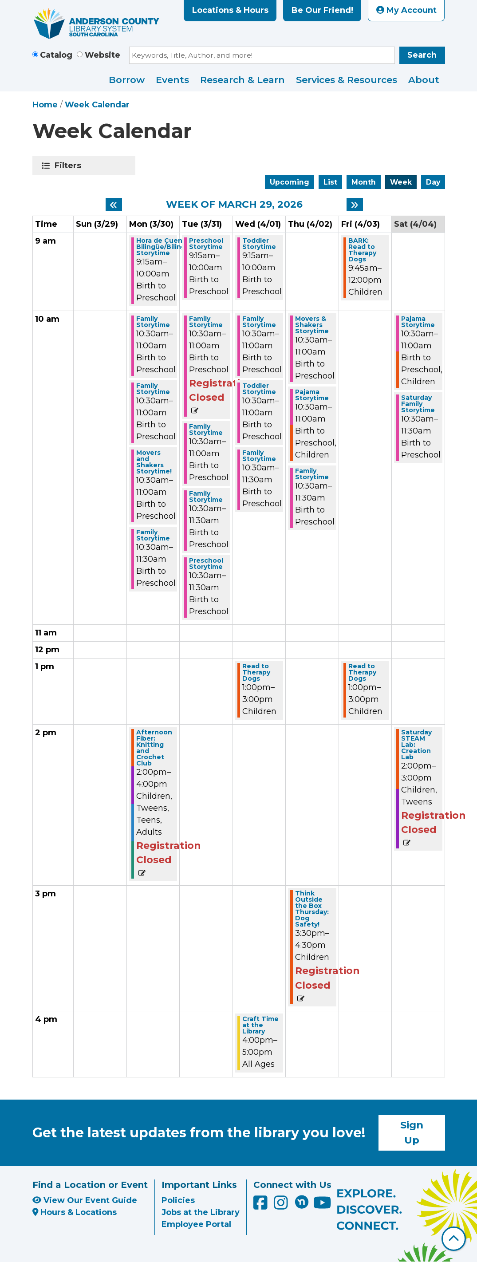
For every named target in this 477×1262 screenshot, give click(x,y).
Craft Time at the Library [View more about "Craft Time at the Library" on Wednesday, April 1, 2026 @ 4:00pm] (260, 1025)
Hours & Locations (74, 1212)
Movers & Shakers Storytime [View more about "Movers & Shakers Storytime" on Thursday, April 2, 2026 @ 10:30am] (312, 325)
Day (433, 182)
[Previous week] (114, 204)
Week (401, 182)
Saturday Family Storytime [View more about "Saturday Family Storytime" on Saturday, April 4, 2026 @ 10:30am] (418, 403)
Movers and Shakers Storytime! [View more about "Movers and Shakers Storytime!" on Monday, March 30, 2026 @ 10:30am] (154, 462)
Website (102, 55)
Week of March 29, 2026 (234, 204)
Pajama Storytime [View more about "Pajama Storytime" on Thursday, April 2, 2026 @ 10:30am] (312, 395)
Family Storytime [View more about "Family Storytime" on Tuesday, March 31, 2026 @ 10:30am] (206, 322)
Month (363, 182)
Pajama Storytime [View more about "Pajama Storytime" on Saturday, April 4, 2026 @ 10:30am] (418, 322)
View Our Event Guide (84, 1200)
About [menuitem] (423, 79)
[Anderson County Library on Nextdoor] (302, 1202)
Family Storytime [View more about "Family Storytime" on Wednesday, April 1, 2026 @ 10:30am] (259, 322)
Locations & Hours (230, 10)
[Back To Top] (454, 1239)
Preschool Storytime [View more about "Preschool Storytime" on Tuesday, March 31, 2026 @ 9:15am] (206, 243)
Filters (69, 165)
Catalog (56, 55)
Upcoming (289, 182)
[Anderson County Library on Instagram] (282, 1206)
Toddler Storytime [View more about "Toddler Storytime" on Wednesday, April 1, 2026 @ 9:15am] (259, 243)
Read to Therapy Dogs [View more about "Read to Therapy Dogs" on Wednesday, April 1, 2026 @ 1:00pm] (256, 672)
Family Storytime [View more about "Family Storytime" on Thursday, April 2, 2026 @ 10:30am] (312, 474)
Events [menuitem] (172, 79)
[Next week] (355, 204)
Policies (178, 1200)
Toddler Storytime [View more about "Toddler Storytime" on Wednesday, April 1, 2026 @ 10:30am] (259, 389)
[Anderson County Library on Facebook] (261, 1206)
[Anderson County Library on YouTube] (322, 1206)
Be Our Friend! (322, 10)
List (330, 182)
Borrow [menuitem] (127, 79)
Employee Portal (196, 1224)
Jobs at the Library (201, 1212)
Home (45, 105)
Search (422, 55)
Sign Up (411, 1132)
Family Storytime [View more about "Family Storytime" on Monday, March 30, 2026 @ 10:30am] (153, 322)
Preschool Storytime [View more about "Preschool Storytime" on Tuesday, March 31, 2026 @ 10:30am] (206, 563)
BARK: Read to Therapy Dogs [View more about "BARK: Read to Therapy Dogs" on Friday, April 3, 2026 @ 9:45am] (362, 249)
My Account (406, 10)
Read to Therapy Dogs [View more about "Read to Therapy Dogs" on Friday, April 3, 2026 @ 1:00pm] (362, 672)
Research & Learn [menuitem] (242, 79)
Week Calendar (97, 105)
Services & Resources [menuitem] (346, 79)
